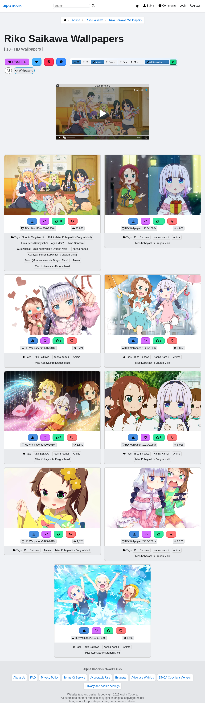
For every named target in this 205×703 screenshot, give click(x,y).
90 (58, 221)
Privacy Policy (50, 677)
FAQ (33, 677)
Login (183, 5)
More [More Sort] (136, 62)
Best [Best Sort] (123, 62)
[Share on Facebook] (61, 62)
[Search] (93, 6)
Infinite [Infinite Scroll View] (97, 62)
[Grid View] (76, 62)
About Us (19, 677)
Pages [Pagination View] (110, 62)
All (8, 70)
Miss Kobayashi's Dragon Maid (52, 266)
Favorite (17, 62)
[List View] (85, 62)
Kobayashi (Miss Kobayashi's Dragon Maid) (52, 254)
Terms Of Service (74, 677)
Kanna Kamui (80, 249)
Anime (76, 20)
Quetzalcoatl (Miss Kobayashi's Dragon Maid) (42, 249)
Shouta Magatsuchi (33, 237)
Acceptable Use (100, 677)
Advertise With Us (142, 677)
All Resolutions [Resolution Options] (157, 62)
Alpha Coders (12, 6)
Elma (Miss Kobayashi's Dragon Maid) (42, 243)
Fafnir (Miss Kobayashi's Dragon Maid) (70, 237)
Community (167, 5)
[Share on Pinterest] (49, 62)
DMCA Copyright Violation (175, 677)
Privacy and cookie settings (102, 686)
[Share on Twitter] (36, 62)
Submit (149, 5)
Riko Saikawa (94, 20)
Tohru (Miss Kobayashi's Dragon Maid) (46, 260)
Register (195, 5)
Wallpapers (24, 70)
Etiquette (120, 677)
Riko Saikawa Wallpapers (125, 20)
